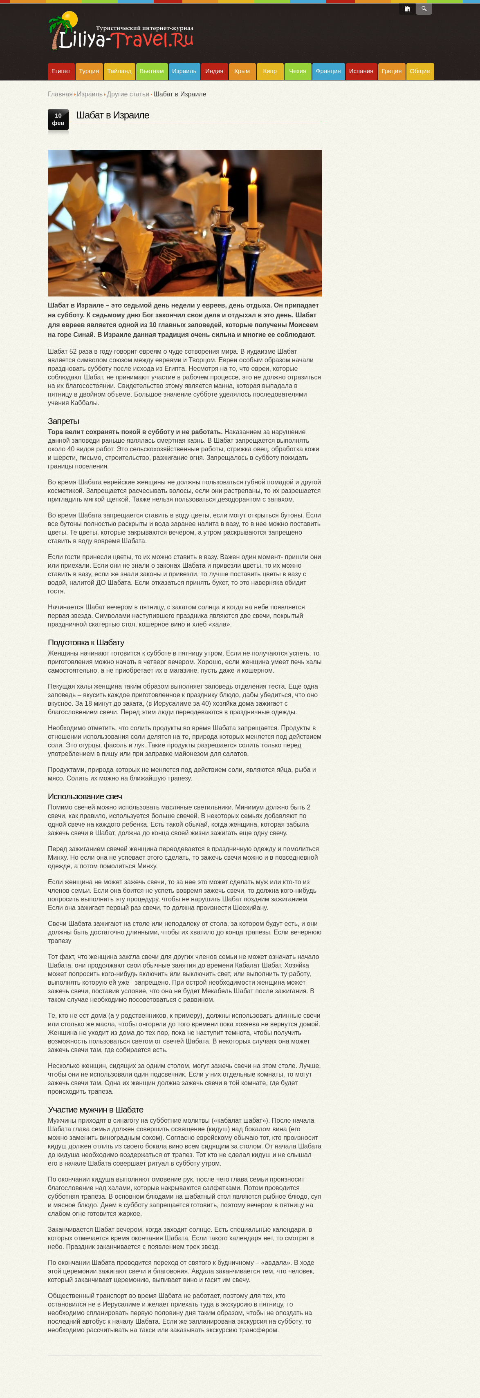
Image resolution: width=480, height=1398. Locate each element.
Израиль (184, 70)
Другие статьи (128, 94)
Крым (242, 70)
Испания (361, 70)
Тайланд (119, 70)
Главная (60, 94)
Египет (61, 70)
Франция (328, 70)
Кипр (270, 70)
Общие (420, 70)
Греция (391, 70)
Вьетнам (151, 70)
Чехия (297, 70)
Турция (89, 70)
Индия (214, 70)
